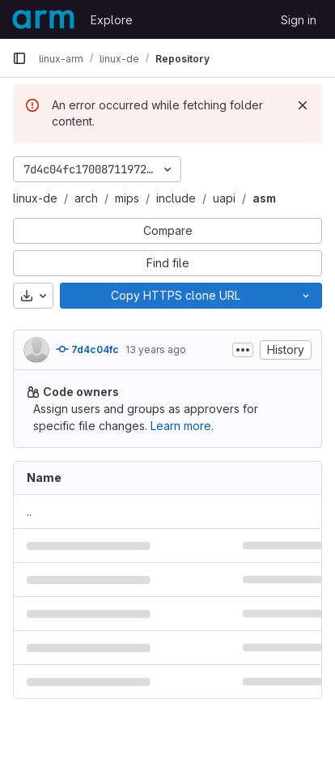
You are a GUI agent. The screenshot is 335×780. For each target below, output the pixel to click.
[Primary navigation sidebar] (19, 58)
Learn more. (182, 426)
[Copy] (175, 296)
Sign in (298, 20)
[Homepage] (43, 19)
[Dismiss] (302, 105)
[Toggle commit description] (242, 350)
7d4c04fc (87, 349)
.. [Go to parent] (29, 511)
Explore (112, 20)
